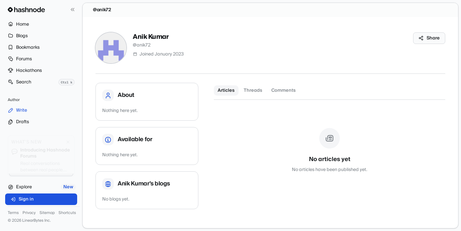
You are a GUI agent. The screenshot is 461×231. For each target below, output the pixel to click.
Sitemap (47, 213)
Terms (13, 213)
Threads (253, 90)
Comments (283, 90)
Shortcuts (67, 213)
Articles (226, 90)
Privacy (29, 213)
